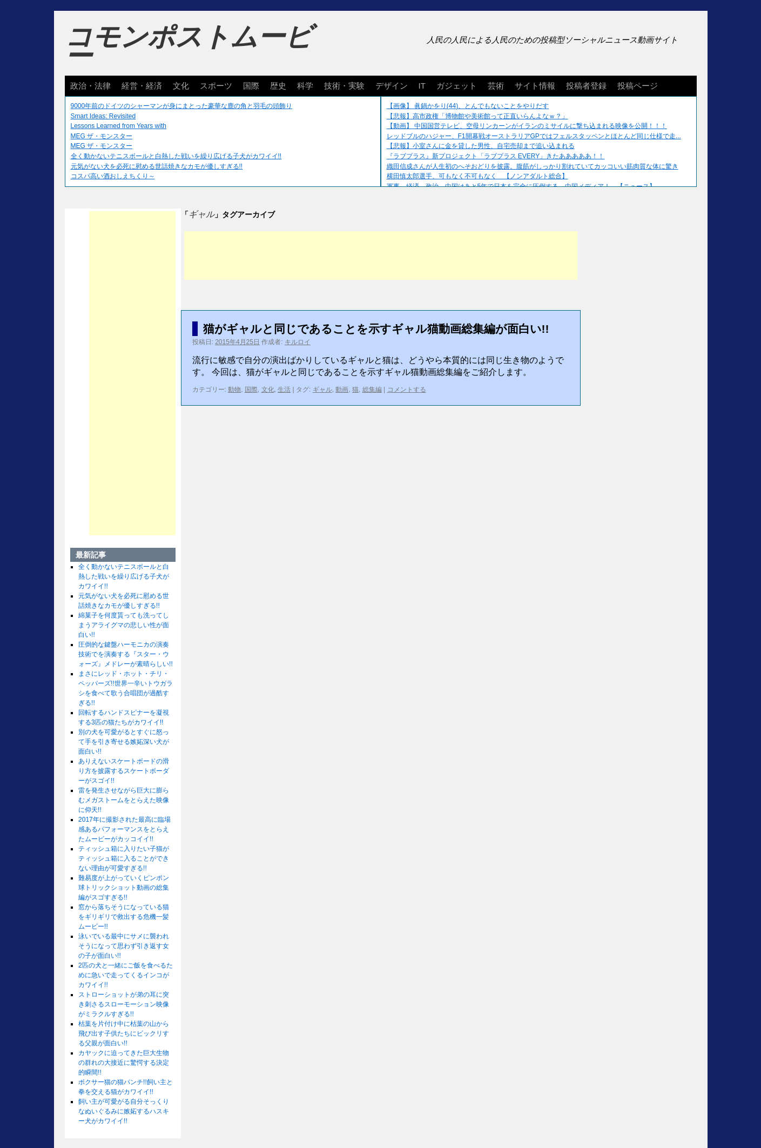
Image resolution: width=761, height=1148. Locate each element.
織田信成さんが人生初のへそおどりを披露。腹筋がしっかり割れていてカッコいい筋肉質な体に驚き (532, 166)
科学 (305, 85)
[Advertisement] (380, 255)
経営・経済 (142, 85)
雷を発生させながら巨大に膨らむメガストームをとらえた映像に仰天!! (123, 800)
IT (422, 85)
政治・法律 (90, 85)
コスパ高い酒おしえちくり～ (113, 176)
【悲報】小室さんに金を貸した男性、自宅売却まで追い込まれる (481, 146)
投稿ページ (637, 85)
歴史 (278, 85)
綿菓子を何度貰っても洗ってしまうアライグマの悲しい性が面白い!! (123, 625)
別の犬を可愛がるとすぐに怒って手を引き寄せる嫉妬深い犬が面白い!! (123, 741)
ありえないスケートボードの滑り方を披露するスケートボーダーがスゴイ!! (123, 770)
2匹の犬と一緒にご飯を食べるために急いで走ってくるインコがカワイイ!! (125, 975)
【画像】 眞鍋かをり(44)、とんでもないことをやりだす (468, 106)
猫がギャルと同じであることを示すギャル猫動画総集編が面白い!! (376, 329)
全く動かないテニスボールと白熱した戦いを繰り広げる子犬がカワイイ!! (176, 156)
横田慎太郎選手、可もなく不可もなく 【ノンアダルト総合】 (477, 176)
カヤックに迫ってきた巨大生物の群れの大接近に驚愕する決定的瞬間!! (123, 1062)
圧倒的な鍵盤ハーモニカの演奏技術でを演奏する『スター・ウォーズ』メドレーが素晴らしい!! (125, 654)
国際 (251, 85)
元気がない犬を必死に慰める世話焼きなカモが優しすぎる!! (157, 166)
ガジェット (456, 85)
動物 (234, 389)
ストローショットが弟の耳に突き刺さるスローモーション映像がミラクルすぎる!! (123, 1004)
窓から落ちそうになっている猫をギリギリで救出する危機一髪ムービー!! (123, 916)
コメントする (406, 389)
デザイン (391, 85)
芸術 (496, 85)
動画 (341, 389)
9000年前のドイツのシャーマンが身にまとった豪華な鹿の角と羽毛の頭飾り (182, 106)
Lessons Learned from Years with (118, 126)
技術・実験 (344, 85)
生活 (284, 389)
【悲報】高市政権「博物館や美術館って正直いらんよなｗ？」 (477, 116)
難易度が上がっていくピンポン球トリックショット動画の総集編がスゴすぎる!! (123, 887)
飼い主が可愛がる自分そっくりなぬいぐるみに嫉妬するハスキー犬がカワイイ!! (123, 1111)
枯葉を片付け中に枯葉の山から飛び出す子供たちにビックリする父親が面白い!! (123, 1033)
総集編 (372, 389)
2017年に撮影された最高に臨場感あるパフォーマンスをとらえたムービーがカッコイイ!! (124, 829)
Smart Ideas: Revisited (103, 116)
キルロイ (298, 342)
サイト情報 (535, 85)
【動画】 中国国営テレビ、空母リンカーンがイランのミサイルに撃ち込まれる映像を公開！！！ (527, 126)
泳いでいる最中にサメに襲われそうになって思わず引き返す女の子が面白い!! (123, 945)
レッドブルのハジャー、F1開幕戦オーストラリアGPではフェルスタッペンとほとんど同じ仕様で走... (534, 136)
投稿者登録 (586, 85)
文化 (181, 85)
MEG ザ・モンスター (102, 136)
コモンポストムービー (188, 46)
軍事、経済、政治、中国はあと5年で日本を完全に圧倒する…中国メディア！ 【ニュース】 (521, 186)
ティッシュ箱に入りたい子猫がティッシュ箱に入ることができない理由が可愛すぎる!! (123, 858)
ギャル (322, 389)
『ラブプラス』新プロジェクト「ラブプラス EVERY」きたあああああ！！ (496, 156)
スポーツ (216, 85)
